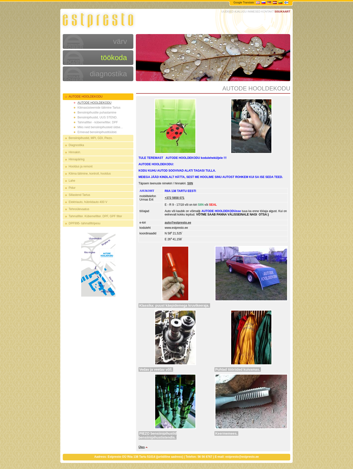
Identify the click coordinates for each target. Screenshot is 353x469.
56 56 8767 (205, 456)
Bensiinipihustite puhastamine (96, 112)
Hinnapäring (77, 159)
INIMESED (254, 11)
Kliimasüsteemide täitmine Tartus (98, 107)
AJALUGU (240, 11)
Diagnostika (76, 145)
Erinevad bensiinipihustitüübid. (97, 132)
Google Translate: (244, 2)
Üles (142, 447)
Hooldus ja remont (80, 166)
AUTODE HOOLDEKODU (85, 96)
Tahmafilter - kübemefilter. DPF (97, 122)
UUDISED (227, 11)
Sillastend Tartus (79, 195)
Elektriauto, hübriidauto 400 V (88, 202)
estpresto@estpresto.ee (242, 456)
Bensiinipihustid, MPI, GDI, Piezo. (91, 138)
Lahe (72, 180)
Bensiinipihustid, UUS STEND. (97, 117)
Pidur (72, 188)
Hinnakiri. (75, 152)
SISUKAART (282, 11)
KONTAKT (267, 11)
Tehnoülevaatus (79, 209)
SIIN (190, 183)
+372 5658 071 (174, 198)
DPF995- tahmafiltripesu (84, 223)
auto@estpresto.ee (178, 222)
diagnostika (108, 74)
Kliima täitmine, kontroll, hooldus (90, 173)
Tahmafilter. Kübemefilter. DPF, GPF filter (95, 216)
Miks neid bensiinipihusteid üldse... (100, 127)
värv (120, 41)
